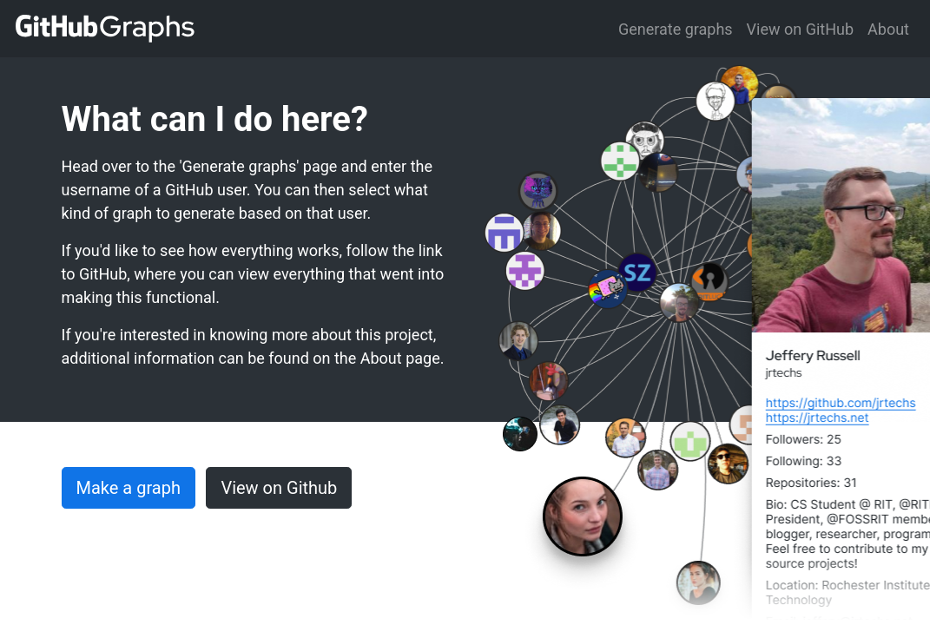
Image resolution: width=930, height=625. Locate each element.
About (888, 29)
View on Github (279, 487)
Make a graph (128, 487)
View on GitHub (800, 29)
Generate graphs (675, 29)
